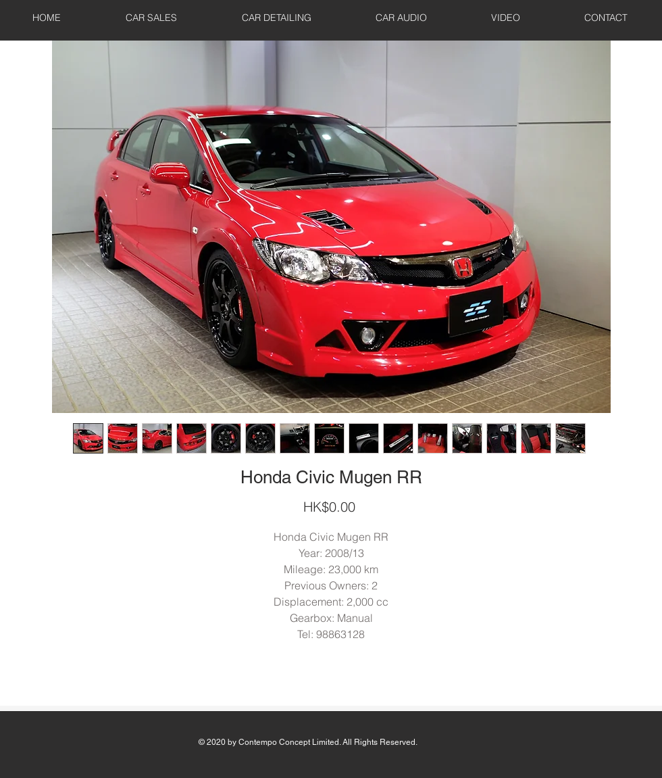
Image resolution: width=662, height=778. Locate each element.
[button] (151, 17)
